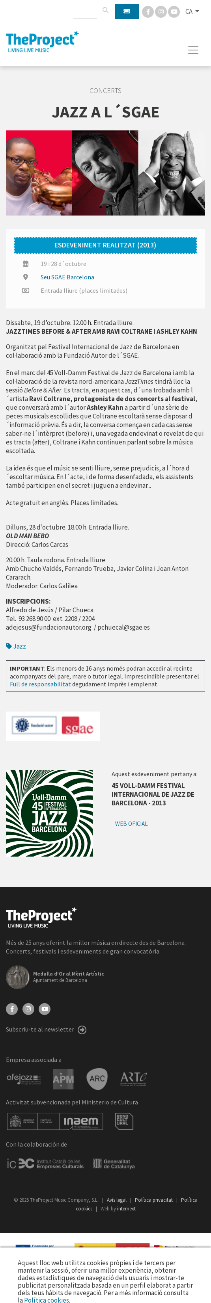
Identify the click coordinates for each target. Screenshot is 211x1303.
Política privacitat (154, 1200)
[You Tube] (174, 11)
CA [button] (189, 11)
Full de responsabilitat (40, 684)
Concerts (105, 90)
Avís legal (117, 1200)
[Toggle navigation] (193, 50)
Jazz (16, 646)
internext (126, 1208)
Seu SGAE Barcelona (67, 277)
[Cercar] (105, 10)
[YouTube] (44, 1008)
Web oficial (131, 823)
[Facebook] (148, 11)
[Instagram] (161, 11)
